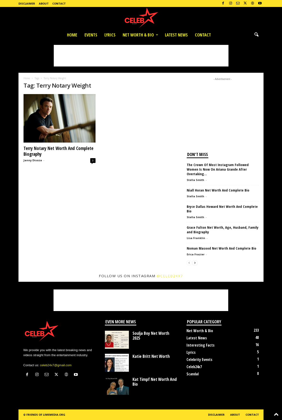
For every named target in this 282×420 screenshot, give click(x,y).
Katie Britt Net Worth (151, 356)
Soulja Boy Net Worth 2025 (150, 335)
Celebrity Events (199, 359)
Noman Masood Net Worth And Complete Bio (221, 248)
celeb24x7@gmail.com (56, 365)
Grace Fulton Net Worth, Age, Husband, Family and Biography (222, 229)
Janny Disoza (33, 160)
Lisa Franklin (196, 238)
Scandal (192, 374)
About (44, 3)
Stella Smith (195, 180)
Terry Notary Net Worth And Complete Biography (58, 151)
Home (72, 35)
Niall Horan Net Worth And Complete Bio (218, 190)
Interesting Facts (200, 345)
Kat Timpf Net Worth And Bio (154, 381)
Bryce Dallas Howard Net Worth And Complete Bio (222, 208)
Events (90, 35)
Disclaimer (26, 3)
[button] (256, 35)
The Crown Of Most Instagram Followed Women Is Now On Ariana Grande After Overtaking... (218, 169)
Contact (59, 3)
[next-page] (194, 262)
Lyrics (109, 35)
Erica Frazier (195, 254)
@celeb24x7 (170, 275)
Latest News (176, 35)
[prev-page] (189, 262)
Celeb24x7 (194, 366)
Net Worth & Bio (140, 35)
